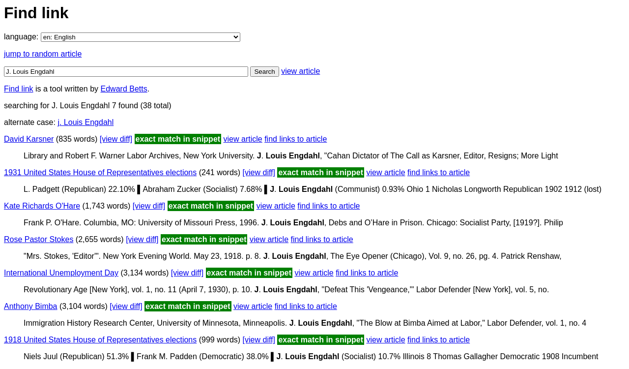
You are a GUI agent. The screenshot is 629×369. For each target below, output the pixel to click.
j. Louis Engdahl (85, 122)
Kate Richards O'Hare (42, 206)
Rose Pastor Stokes (38, 239)
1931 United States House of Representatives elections (100, 172)
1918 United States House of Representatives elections (100, 340)
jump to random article (43, 54)
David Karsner (29, 139)
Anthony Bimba (30, 306)
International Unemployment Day (61, 273)
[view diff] (116, 139)
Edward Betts (124, 89)
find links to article (295, 139)
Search (264, 71)
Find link (18, 89)
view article (300, 71)
